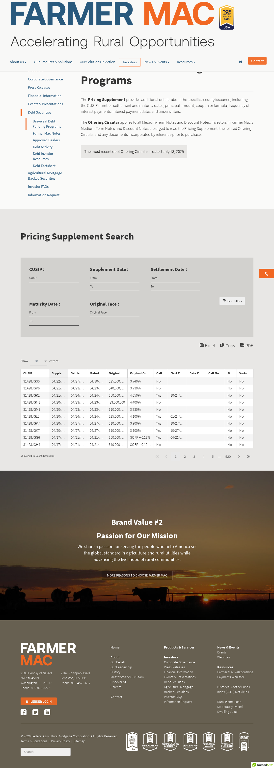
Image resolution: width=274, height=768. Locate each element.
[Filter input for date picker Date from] (114, 278)
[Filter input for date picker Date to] (114, 286)
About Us (18, 38)
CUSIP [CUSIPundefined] (27, 373)
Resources (186, 38)
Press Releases (39, 87)
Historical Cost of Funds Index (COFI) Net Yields (233, 689)
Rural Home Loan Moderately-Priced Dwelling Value (230, 706)
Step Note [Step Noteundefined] (232, 373)
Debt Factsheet (44, 165)
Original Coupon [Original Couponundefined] (141, 373)
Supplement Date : (109, 269)
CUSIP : (37, 269)
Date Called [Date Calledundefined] (198, 373)
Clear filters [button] (234, 301)
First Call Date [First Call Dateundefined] (178, 373)
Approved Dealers (46, 140)
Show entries (39, 361)
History (115, 672)
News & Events (156, 38)
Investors (130, 38)
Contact (257, 11)
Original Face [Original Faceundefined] (118, 373)
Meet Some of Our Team (127, 677)
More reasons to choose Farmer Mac (137, 575)
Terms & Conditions (34, 741)
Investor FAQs (38, 186)
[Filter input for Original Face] (114, 312)
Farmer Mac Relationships (235, 672)
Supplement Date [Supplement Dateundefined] (60, 373)
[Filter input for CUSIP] (54, 278)
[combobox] (38, 361)
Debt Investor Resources (43, 156)
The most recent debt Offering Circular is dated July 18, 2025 (134, 151)
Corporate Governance (45, 79)
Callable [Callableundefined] (162, 373)
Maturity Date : (44, 304)
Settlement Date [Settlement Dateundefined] (79, 373)
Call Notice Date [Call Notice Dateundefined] (216, 373)
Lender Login (39, 701)
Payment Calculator (230, 677)
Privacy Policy (60, 741)
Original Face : (104, 304)
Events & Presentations (45, 103)
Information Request (43, 194)
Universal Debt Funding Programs (47, 124)
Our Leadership (121, 667)
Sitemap (79, 741)
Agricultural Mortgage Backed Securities (178, 689)
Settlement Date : (169, 269)
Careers (115, 687)
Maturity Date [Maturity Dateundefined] (98, 373)
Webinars (223, 657)
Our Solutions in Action (97, 38)
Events (221, 652)
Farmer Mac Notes (46, 133)
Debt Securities (39, 112)
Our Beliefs (118, 662)
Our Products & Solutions (53, 38)
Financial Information (44, 95)
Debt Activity (43, 146)
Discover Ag (118, 682)
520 (228, 456)
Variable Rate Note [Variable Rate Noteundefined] (246, 373)
